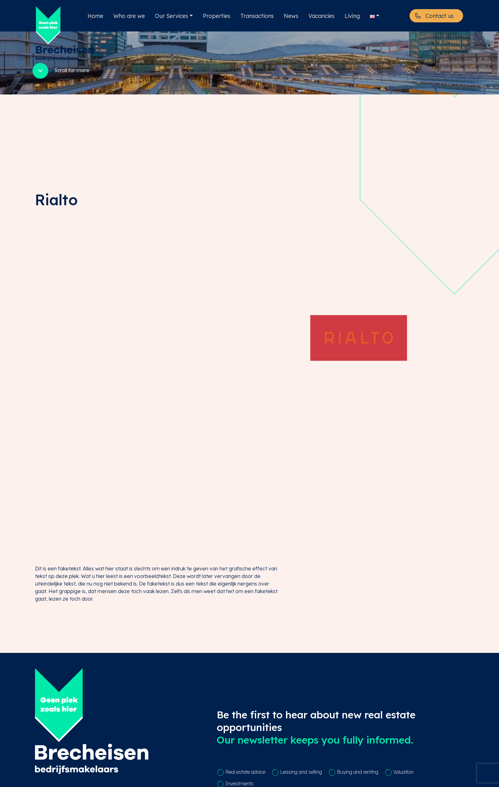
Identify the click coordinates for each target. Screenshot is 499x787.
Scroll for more (60, 71)
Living (352, 15)
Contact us (439, 15)
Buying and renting (357, 772)
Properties (216, 15)
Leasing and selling (301, 772)
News (291, 15)
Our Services (171, 15)
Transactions (257, 15)
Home (95, 15)
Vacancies (321, 15)
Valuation (403, 772)
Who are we (129, 15)
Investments (239, 783)
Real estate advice (245, 772)
